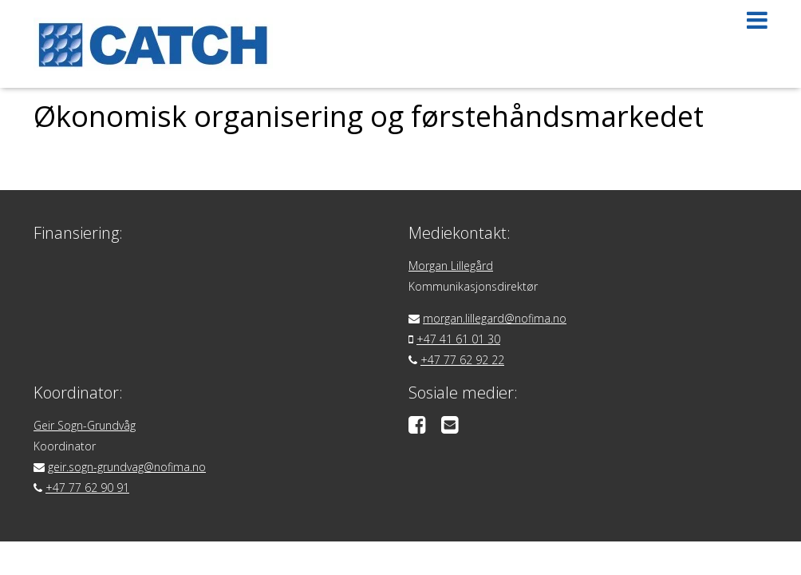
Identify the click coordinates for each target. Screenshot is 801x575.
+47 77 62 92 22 (462, 359)
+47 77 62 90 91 (87, 487)
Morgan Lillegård (450, 265)
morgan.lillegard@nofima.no (494, 318)
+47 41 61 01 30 (458, 339)
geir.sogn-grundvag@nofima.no (127, 466)
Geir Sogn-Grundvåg (85, 425)
